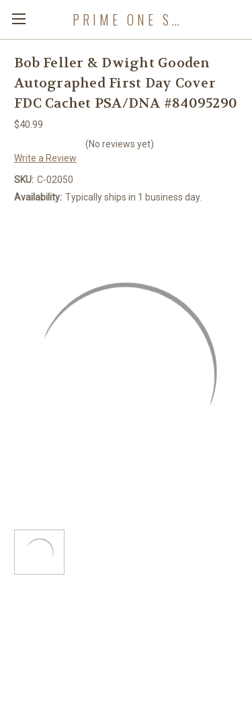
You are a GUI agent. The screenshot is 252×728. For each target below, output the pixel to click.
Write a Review (45, 158)
